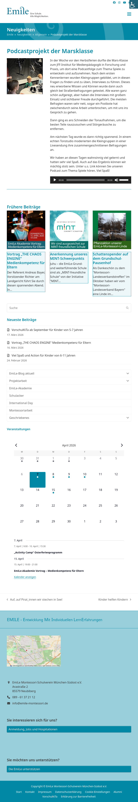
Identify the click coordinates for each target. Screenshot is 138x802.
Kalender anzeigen (25, 577)
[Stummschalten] (116, 180)
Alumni (118, 792)
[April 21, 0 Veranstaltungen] (37, 511)
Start (19, 792)
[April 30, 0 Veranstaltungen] (69, 527)
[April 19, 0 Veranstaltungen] (116, 495)
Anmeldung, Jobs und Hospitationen (32, 729)
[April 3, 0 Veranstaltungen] (85, 464)
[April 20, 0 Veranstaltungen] (22, 511)
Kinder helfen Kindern (114, 600)
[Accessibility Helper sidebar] (133, 4)
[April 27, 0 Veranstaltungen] (22, 527)
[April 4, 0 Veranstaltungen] (100, 464)
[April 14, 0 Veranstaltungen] (37, 495)
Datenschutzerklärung (68, 792)
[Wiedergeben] (55, 180)
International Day (21, 403)
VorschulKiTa (50, 796)
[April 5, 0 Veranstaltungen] (116, 464)
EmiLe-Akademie (20, 388)
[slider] (85, 180)
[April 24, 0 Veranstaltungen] (85, 511)
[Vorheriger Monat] (16, 445)
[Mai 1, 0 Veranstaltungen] (85, 527)
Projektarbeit (69, 380)
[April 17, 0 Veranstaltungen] (85, 495)
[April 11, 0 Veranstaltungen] (100, 480)
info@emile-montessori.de (30, 703)
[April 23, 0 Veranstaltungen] (69, 511)
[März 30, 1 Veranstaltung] (22, 464)
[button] (129, 14)
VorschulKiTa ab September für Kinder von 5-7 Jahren (47, 330)
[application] (90, 180)
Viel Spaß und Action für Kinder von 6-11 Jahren (43, 355)
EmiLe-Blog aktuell (69, 373)
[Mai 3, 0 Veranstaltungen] (116, 527)
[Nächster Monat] (122, 445)
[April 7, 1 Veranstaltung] (37, 480)
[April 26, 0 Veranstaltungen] (116, 511)
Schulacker (16, 396)
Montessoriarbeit (20, 410)
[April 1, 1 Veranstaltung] (53, 464)
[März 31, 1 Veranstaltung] (37, 464)
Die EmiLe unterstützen (24, 769)
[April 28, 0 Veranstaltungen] (37, 527)
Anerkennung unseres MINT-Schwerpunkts (68, 256)
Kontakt (29, 792)
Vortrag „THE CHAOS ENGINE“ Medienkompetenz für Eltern (26, 261)
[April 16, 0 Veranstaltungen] (69, 495)
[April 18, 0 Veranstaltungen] (100, 495)
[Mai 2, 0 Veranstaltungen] (100, 527)
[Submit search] (127, 308)
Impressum (45, 792)
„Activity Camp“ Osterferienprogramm (38, 552)
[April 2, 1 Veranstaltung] (69, 464)
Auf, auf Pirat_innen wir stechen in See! (34, 600)
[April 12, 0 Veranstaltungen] (116, 480)
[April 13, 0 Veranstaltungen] (22, 495)
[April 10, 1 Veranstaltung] (85, 480)
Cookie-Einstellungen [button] (97, 792)
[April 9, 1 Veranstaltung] (69, 480)
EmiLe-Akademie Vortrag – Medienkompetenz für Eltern (49, 570)
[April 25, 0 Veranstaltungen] (100, 511)
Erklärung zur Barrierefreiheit (78, 796)
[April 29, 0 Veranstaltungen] (53, 527)
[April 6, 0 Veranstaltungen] (22, 480)
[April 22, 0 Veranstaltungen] (53, 511)
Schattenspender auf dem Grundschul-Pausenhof (110, 258)
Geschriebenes (69, 417)
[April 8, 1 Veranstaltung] (53, 480)
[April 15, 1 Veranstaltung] (53, 495)
